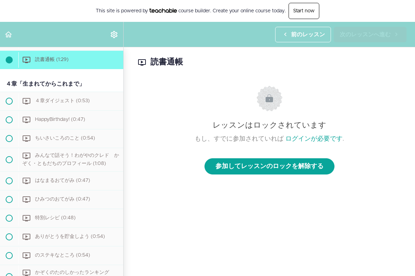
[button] (9, 34)
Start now (304, 10)
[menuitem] (114, 34)
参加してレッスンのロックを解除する (269, 166)
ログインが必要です (314, 139)
